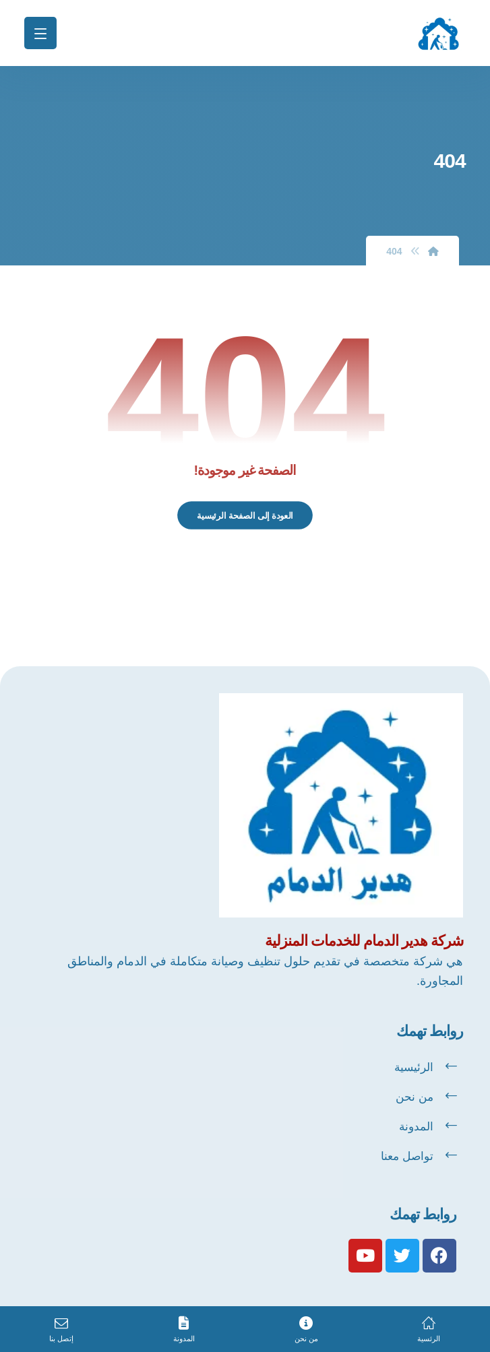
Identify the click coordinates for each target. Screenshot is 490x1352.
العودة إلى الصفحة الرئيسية (245, 515)
